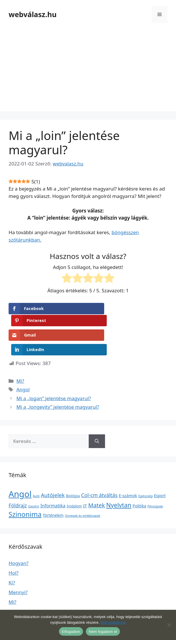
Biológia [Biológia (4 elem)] (73, 468)
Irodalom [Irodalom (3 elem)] (74, 479)
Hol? (14, 546)
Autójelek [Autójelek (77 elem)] (53, 468)
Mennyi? (18, 565)
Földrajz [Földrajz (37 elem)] (18, 478)
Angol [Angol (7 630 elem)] (20, 467)
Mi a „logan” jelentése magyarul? (53, 371)
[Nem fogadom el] (169, 625)
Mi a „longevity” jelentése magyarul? (57, 380)
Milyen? (17, 604)
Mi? (20, 354)
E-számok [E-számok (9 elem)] (128, 468)
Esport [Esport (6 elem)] (160, 468)
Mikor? (16, 594)
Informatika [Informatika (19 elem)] (53, 479)
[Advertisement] (88, 71)
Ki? (12, 555)
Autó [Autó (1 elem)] (36, 469)
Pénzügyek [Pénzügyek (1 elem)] (155, 479)
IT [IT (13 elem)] (85, 479)
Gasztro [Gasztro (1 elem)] (33, 479)
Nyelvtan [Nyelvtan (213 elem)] (118, 478)
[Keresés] (97, 415)
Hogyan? (18, 536)
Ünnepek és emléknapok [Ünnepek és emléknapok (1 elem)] (82, 489)
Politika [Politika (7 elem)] (139, 479)
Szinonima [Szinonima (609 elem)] (25, 487)
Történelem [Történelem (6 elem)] (53, 488)
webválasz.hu (33, 14)
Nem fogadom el (103, 631)
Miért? (16, 585)
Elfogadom (71, 631)
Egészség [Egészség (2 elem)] (145, 469)
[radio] (67, 279)
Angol (23, 363)
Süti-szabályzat (113, 622)
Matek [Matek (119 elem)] (96, 478)
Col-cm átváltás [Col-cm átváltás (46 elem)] (99, 468)
